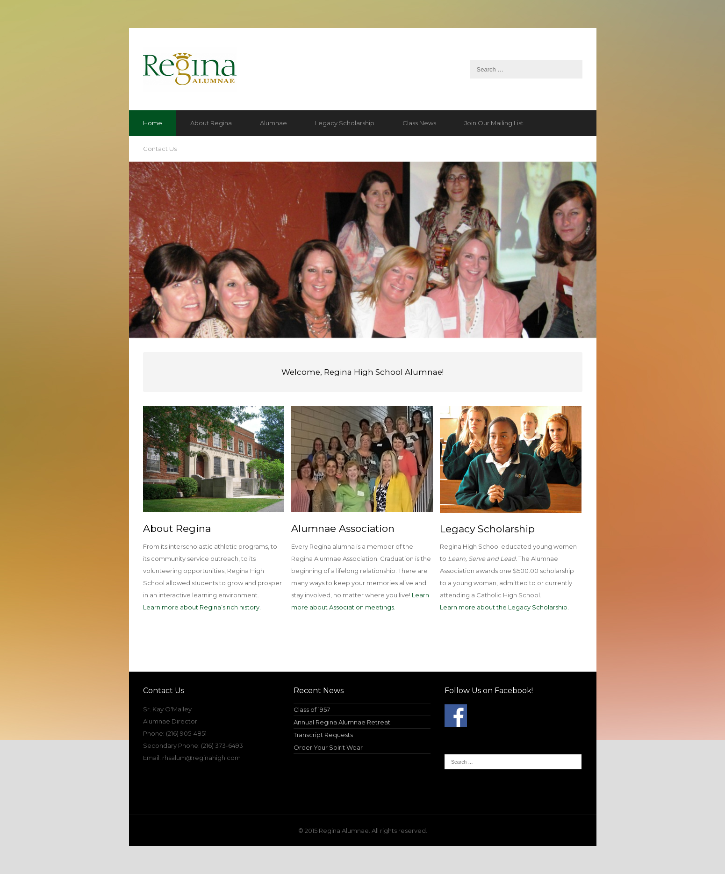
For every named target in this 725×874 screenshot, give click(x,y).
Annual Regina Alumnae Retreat (342, 722)
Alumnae (273, 123)
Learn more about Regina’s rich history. (202, 607)
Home (152, 123)
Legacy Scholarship (344, 123)
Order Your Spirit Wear (328, 747)
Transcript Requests (323, 734)
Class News (419, 123)
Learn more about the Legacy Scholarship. (504, 607)
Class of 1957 (312, 709)
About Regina (211, 123)
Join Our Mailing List (494, 123)
